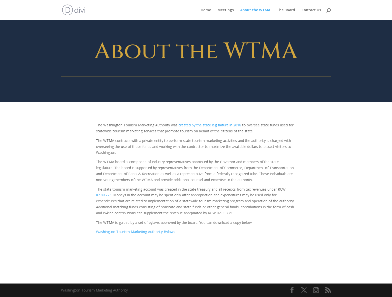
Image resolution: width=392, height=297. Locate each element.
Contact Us (311, 10)
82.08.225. (104, 195)
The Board (286, 10)
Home (206, 10)
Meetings (226, 10)
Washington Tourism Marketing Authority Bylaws (136, 231)
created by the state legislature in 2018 (209, 125)
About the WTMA (255, 10)
